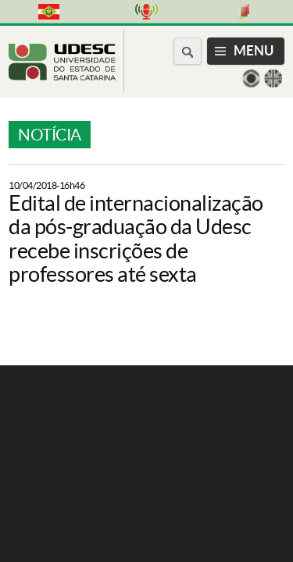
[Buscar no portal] (187, 51)
